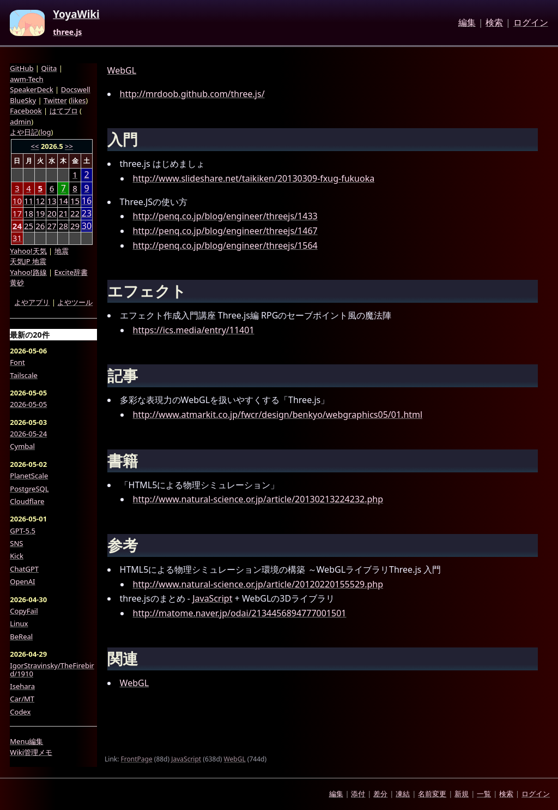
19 (40, 213)
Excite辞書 (71, 272)
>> (69, 146)
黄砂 (17, 282)
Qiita (49, 68)
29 (75, 225)
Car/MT (22, 699)
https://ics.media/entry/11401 (193, 330)
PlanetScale (29, 475)
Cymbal (22, 446)
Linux (19, 623)
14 (63, 200)
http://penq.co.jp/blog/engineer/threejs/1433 (225, 216)
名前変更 (432, 794)
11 (28, 200)
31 (17, 237)
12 (40, 200)
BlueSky (23, 100)
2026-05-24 (28, 433)
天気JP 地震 (28, 261)
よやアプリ (32, 302)
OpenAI (22, 581)
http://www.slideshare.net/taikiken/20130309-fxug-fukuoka (254, 178)
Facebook (25, 111)
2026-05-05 (28, 404)
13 (51, 200)
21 (63, 213)
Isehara (22, 686)
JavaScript (212, 598)
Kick (16, 556)
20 (51, 213)
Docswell (75, 89)
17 (17, 213)
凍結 (403, 794)
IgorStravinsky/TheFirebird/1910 (52, 669)
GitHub (21, 68)
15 (75, 200)
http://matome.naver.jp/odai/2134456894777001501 (240, 613)
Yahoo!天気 (28, 251)
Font (17, 362)
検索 (494, 23)
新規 (461, 794)
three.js (67, 32)
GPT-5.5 (22, 531)
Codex (20, 712)
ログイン (530, 23)
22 (75, 213)
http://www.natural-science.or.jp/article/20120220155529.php (258, 584)
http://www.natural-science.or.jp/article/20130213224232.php (258, 499)
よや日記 (24, 132)
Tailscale (24, 375)
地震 (61, 251)
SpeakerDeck (31, 89)
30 (87, 226)
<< (35, 146)
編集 (467, 23)
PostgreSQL (29, 489)
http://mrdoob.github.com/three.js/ (192, 94)
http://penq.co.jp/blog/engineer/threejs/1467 (225, 231)
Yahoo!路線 (28, 272)
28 (63, 225)
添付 (358, 794)
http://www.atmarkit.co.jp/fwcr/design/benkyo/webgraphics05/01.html (278, 415)
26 (40, 225)
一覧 (484, 794)
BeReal (21, 636)
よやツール (75, 302)
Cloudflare (27, 501)
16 (87, 201)
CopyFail (24, 611)
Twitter (55, 100)
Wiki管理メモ (31, 752)
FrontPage (137, 759)
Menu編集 (26, 741)
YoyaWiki (76, 15)
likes (78, 100)
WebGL (121, 70)
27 (51, 225)
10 (17, 200)
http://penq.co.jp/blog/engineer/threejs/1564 (225, 245)
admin (20, 122)
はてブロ (64, 111)
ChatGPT (24, 569)
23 (87, 213)
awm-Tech (26, 79)
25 (28, 225)
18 (28, 213)
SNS (16, 543)
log (45, 132)
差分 (380, 794)
